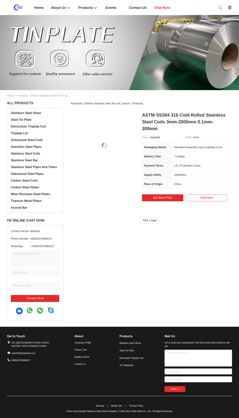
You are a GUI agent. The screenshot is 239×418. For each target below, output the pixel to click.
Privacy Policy (136, 405)
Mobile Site (116, 405)
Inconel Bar (19, 207)
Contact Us (80, 364)
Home (10, 95)
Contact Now (35, 298)
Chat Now (206, 197)
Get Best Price (162, 197)
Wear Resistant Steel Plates (30, 194)
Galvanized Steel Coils (27, 140)
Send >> (175, 389)
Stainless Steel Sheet (26, 113)
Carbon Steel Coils (24, 180)
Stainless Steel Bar (24, 160)
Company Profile (82, 342)
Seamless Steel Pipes (26, 146)
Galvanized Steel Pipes (27, 173)
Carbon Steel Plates (25, 187)
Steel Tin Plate (21, 119)
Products (22, 95)
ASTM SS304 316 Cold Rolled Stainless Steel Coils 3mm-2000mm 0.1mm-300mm (183, 121)
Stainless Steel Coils (25, 153)
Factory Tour (80, 350)
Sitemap (100, 405)
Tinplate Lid (19, 133)
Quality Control (81, 357)
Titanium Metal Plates (26, 200)
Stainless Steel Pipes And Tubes (34, 167)
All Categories (127, 365)
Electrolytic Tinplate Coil (28, 126)
